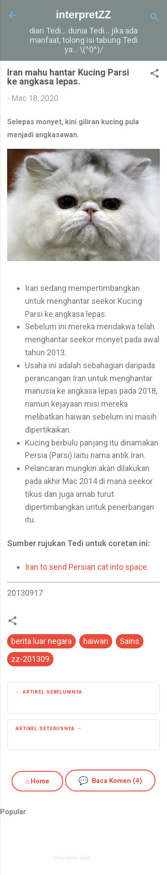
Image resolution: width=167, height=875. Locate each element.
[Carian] (154, 18)
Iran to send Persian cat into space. (87, 567)
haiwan (95, 641)
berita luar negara (41, 641)
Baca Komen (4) (110, 780)
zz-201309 (30, 659)
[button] (154, 74)
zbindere (103, 857)
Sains (129, 641)
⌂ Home (37, 781)
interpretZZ (83, 15)
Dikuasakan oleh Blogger (83, 838)
